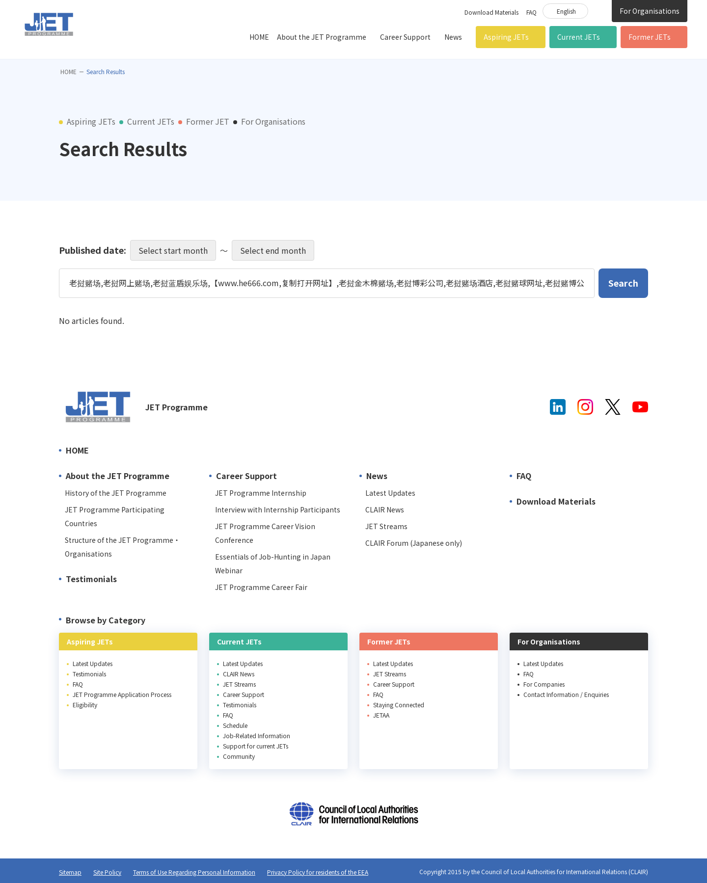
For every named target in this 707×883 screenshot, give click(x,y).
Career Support (405, 37)
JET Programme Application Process (122, 694)
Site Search (600, 10)
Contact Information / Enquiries (566, 694)
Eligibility (85, 704)
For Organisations (650, 11)
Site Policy (107, 872)
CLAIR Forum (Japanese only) (413, 543)
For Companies (544, 684)
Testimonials (91, 579)
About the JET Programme (321, 37)
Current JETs (578, 37)
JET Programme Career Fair (261, 587)
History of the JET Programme (115, 493)
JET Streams (386, 526)
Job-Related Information (256, 735)
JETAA (381, 715)
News (453, 37)
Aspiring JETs (506, 37)
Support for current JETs (255, 746)
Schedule (235, 725)
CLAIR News (384, 509)
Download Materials (491, 12)
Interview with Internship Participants (277, 509)
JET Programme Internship (260, 493)
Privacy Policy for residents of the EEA (317, 872)
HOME (259, 37)
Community (239, 756)
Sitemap (70, 872)
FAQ (531, 12)
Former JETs (649, 37)
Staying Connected (398, 704)
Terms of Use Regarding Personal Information (194, 872)
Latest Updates (390, 493)
